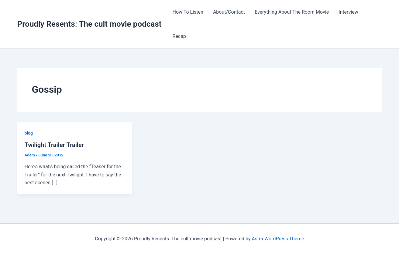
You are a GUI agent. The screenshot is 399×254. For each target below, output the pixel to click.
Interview (348, 12)
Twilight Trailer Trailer (54, 145)
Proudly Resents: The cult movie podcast (89, 23)
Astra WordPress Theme (278, 239)
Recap (179, 36)
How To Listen (187, 12)
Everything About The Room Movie (292, 12)
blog (29, 133)
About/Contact (229, 12)
